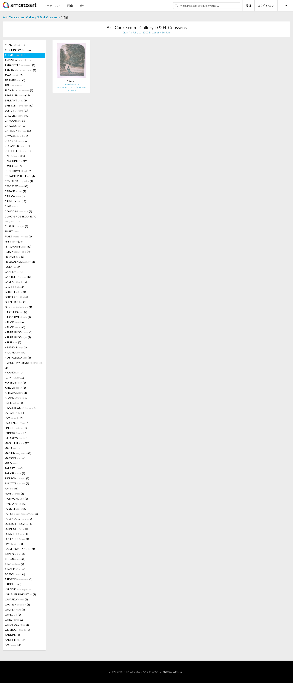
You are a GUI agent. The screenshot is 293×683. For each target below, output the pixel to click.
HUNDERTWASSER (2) (24, 365)
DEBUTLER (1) (19, 181)
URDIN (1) (13, 584)
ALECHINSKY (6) (18, 50)
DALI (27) (15, 155)
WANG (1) (13, 614)
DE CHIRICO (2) (18, 171)
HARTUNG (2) (16, 312)
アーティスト (52, 5)
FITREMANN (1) (18, 246)
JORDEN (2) (15, 387)
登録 (248, 5)
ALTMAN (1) (16, 55)
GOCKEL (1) (15, 291)
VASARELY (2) (16, 599)
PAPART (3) (14, 468)
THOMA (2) (15, 559)
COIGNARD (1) (17, 145)
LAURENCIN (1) (17, 422)
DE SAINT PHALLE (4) (20, 176)
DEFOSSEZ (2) (16, 186)
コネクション (265, 5)
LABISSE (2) (14, 412)
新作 (82, 5)
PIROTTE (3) (17, 483)
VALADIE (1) (19, 589)
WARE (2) (14, 619)
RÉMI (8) (14, 493)
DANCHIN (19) (16, 161)
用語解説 (167, 671)
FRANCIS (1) (14, 256)
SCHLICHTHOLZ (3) (19, 523)
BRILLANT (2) (16, 100)
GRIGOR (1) (18, 307)
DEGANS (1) (15, 191)
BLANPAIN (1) (19, 90)
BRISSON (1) (19, 105)
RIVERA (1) (15, 503)
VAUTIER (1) (17, 604)
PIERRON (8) (17, 478)
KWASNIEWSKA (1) (20, 407)
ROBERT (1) (16, 508)
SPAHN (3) (14, 544)
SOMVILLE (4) (16, 533)
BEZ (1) (14, 85)
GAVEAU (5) (16, 281)
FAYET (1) (18, 236)
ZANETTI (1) (15, 639)
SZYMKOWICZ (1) (20, 549)
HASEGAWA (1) (18, 317)
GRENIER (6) (15, 302)
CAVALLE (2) (17, 135)
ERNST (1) (13, 231)
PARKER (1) (15, 473)
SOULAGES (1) (17, 538)
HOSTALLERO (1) (18, 357)
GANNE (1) (14, 271)
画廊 (70, 5)
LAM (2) (14, 417)
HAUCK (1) (15, 327)
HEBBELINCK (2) (18, 332)
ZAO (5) (13, 644)
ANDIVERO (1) (18, 60)
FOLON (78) (18, 251)
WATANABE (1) (17, 624)
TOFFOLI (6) (15, 574)
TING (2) (14, 564)
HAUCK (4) (14, 322)
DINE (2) (11, 206)
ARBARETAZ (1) (20, 65)
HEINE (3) (13, 342)
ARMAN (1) (20, 70)
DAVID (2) (13, 166)
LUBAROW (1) (17, 438)
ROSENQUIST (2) (19, 518)
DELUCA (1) (15, 196)
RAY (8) (11, 488)
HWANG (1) (14, 372)
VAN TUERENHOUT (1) (20, 594)
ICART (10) (14, 377)
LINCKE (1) (16, 427)
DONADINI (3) (18, 211)
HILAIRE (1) (15, 352)
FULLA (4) (13, 266)
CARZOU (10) (15, 125)
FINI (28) (14, 241)
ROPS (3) (21, 513)
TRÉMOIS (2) (18, 579)
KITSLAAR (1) (16, 392)
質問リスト (178, 671)
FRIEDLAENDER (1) (20, 261)
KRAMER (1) (16, 397)
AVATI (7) (14, 75)
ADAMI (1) (15, 45)
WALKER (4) (15, 609)
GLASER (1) (15, 286)
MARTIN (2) (18, 453)
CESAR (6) (16, 140)
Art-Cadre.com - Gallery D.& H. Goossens (31, 17)
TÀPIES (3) (15, 554)
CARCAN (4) (15, 120)
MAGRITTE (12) (17, 443)
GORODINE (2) (17, 297)
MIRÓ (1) (13, 463)
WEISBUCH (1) (17, 629)
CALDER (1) (17, 115)
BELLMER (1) (15, 80)
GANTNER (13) (18, 276)
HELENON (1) (16, 347)
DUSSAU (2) (16, 226)
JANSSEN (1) (15, 382)
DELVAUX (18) (15, 201)
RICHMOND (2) (16, 498)
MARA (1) (12, 448)
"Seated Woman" (71, 84)
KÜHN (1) (14, 402)
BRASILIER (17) (17, 95)
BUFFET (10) (16, 110)
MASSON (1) (15, 458)
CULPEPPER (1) (18, 150)
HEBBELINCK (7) (18, 337)
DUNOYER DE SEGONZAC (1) (20, 219)
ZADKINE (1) (12, 634)
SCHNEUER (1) (16, 528)
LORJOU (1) (16, 433)
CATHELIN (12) (18, 130)
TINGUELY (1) (15, 569)
